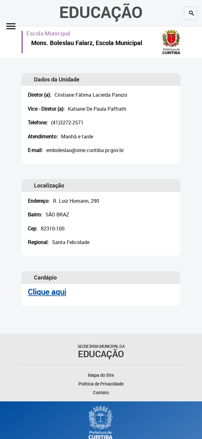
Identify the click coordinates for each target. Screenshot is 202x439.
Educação (101, 12)
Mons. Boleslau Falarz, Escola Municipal (86, 43)
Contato (101, 392)
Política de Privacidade (100, 384)
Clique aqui (47, 292)
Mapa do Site (101, 375)
